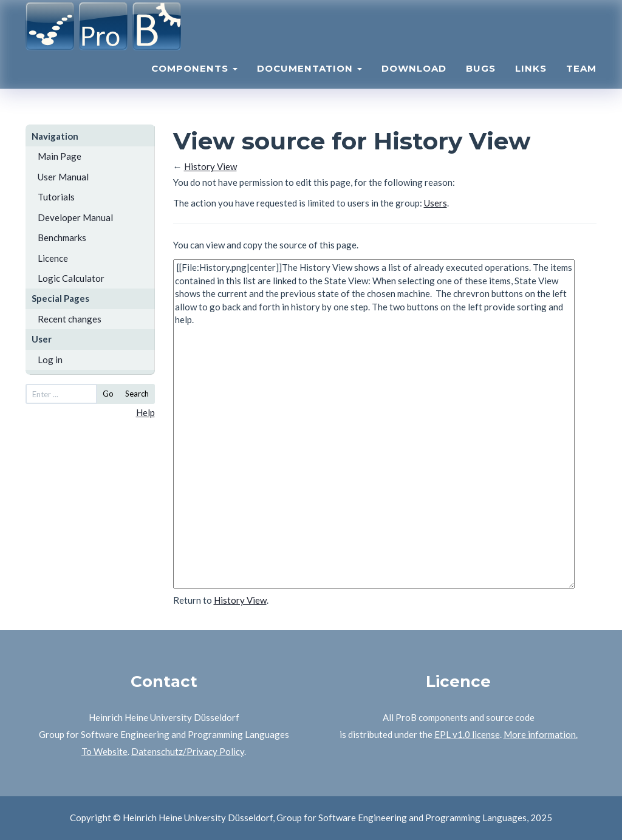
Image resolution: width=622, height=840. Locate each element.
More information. (541, 734)
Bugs (481, 82)
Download (413, 82)
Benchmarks (62, 237)
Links (531, 82)
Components (194, 82)
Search (137, 393)
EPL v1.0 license (467, 734)
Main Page (59, 156)
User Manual (63, 176)
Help (145, 412)
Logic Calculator (71, 278)
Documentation (309, 82)
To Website (104, 751)
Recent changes (69, 318)
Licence (53, 258)
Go (108, 393)
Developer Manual (75, 217)
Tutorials (56, 196)
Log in (50, 359)
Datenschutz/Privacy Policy (187, 751)
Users (435, 202)
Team (581, 82)
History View (210, 166)
